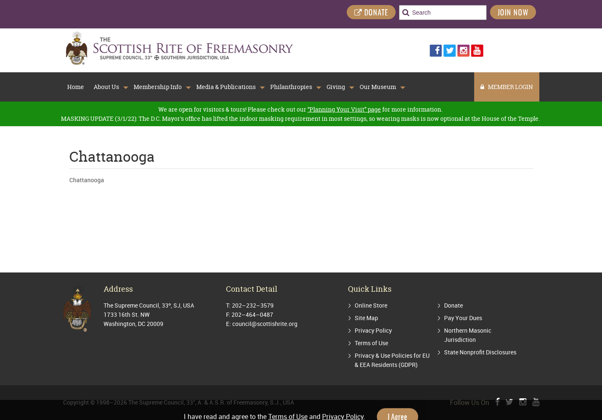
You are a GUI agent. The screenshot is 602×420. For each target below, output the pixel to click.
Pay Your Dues (463, 318)
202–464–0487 (252, 314)
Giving (336, 87)
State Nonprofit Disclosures (480, 352)
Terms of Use (371, 343)
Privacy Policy (373, 330)
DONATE (371, 13)
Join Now (513, 13)
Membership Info (158, 87)
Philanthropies (291, 87)
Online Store (371, 305)
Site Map (366, 318)
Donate (453, 305)
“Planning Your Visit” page (344, 109)
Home (75, 87)
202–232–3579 (253, 305)
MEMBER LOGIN (506, 87)
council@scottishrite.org (264, 324)
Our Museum (378, 87)
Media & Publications (226, 87)
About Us (106, 87)
